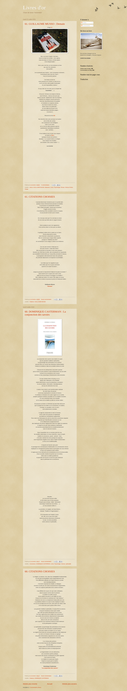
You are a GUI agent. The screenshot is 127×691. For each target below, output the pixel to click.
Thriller (26, 189)
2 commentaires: (45, 185)
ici (51, 27)
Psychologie (57, 187)
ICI (54, 115)
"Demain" (50, 286)
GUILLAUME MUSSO (38, 187)
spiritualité (68, 564)
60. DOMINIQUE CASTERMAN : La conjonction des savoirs (45, 313)
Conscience (32, 564)
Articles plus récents (30, 684)
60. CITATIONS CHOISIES (40, 571)
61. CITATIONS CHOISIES (40, 196)
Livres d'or (34, 8)
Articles (83, 22)
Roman (63, 187)
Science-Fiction (69, 187)
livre (52, 135)
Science (63, 564)
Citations (32, 301)
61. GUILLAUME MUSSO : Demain (45, 23)
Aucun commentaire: (46, 299)
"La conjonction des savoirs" (50, 668)
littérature (47, 187)
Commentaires (85, 25)
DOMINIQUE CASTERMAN (43, 564)
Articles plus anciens (69, 684)
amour (31, 187)
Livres (51, 187)
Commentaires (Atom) (35, 687)
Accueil (49, 684)
